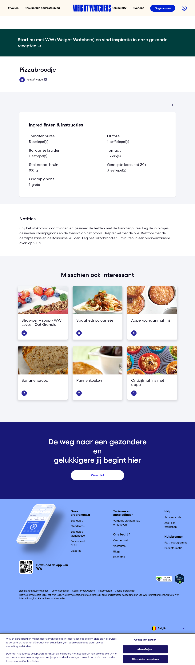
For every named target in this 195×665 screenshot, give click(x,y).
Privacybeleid (105, 590)
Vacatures (119, 546)
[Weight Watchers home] (92, 8)
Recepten (119, 557)
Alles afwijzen (145, 649)
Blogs (116, 551)
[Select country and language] (168, 628)
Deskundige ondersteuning (42, 8)
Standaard (76, 520)
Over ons (138, 8)
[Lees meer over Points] (45, 79)
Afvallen (13, 8)
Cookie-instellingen (125, 590)
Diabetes (75, 550)
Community (119, 8)
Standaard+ (77, 526)
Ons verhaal (120, 540)
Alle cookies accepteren (145, 659)
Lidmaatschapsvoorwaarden (34, 590)
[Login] (162, 8)
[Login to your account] (184, 8)
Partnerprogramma (176, 542)
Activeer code (173, 517)
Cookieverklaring (60, 590)
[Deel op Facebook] (172, 105)
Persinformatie (173, 548)
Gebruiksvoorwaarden (83, 590)
